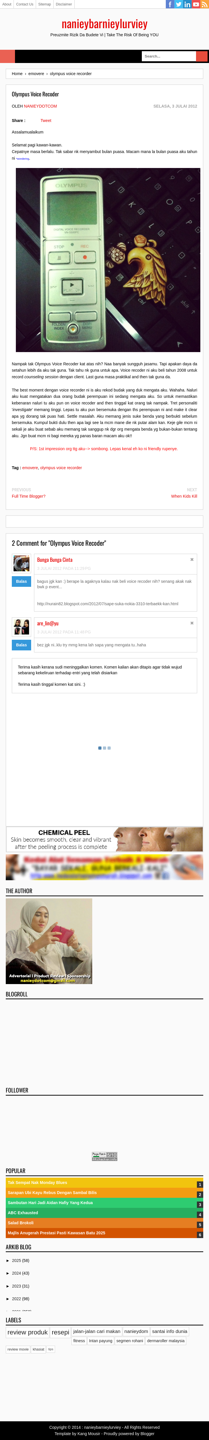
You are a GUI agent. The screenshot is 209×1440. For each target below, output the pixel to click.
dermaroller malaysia (165, 1340)
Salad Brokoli (20, 1223)
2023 (17, 1286)
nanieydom (136, 1331)
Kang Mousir (89, 1433)
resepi (60, 1332)
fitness (79, 1340)
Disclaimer (64, 4)
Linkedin (187, 4)
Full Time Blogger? (29, 496)
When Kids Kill (184, 496)
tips (50, 1349)
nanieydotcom (40, 106)
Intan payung (100, 1340)
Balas (21, 581)
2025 (17, 1260)
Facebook (170, 4)
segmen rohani (129, 1340)
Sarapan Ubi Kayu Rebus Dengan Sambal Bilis (52, 1192)
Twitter (178, 4)
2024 (17, 1273)
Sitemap (44, 4)
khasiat (38, 1349)
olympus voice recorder (61, 467)
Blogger (147, 1433)
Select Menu (7, 56)
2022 (17, 1298)
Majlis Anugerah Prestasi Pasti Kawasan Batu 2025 (56, 1233)
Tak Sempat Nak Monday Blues (37, 1182)
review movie (18, 1349)
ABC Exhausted (23, 1212)
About (6, 4)
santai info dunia (169, 1331)
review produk (27, 1332)
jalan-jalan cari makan (96, 1331)
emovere (30, 467)
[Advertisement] (104, 1041)
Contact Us (24, 4)
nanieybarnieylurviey (105, 23)
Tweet (45, 120)
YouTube (196, 4)
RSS (204, 4)
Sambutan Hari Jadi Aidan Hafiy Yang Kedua (50, 1202)
